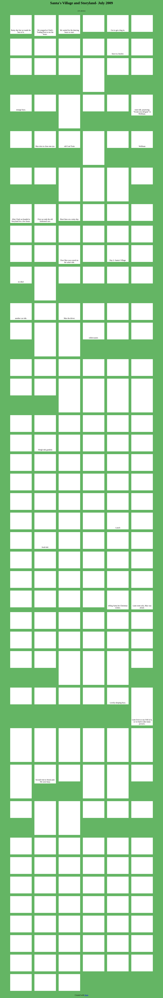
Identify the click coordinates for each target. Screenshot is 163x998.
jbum (86, 995)
